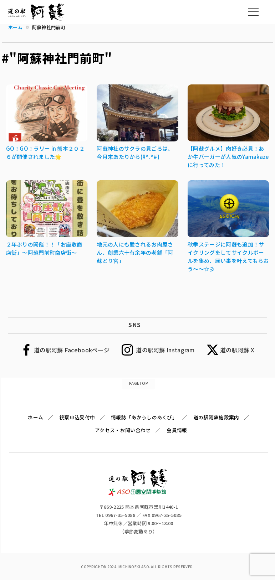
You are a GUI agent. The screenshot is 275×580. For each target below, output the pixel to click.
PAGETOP (138, 383)
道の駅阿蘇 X (237, 350)
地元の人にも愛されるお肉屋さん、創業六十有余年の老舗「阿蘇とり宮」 (135, 252)
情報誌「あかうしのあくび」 (144, 417)
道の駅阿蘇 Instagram (165, 350)
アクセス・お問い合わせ (123, 430)
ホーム (35, 417)
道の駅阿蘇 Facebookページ (72, 350)
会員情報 (177, 430)
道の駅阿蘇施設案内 (216, 417)
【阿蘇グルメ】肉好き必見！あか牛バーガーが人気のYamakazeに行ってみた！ (228, 157)
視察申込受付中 (77, 417)
